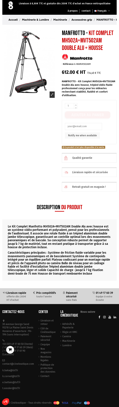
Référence (68, 64)
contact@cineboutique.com (18, 363)
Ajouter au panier (87, 115)
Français (102, 10)
